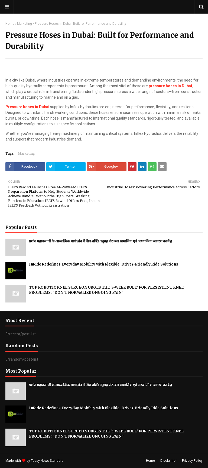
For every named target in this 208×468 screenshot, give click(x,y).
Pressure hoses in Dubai (27, 107)
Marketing (24, 24)
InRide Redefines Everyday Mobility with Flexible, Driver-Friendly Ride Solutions (103, 264)
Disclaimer (168, 461)
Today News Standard (47, 461)
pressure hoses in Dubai (170, 86)
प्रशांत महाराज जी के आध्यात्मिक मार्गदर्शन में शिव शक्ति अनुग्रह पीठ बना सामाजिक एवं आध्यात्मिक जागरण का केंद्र (100, 241)
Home (9, 24)
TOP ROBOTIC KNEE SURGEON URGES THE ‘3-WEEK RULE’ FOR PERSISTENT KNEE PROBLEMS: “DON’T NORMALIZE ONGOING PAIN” (106, 290)
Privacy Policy (192, 461)
